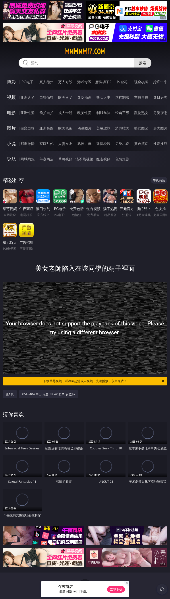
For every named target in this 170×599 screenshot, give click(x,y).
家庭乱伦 (46, 143)
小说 (11, 143)
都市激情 (27, 143)
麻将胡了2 (103, 81)
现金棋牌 (141, 81)
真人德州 (46, 81)
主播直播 (141, 97)
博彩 (11, 82)
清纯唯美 (122, 128)
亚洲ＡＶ (27, 97)
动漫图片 (84, 128)
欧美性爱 (84, 112)
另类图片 (160, 128)
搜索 (142, 62)
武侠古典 (84, 143)
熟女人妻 (103, 97)
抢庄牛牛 (160, 81)
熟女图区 (141, 128)
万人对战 (65, 81)
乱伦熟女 (141, 112)
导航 (11, 159)
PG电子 (27, 81)
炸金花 (122, 81)
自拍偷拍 (46, 97)
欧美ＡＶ (65, 97)
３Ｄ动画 (84, 97)
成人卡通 (65, 112)
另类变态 (160, 112)
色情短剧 (122, 159)
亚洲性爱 (27, 112)
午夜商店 (46, 159)
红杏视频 (103, 159)
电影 (11, 113)
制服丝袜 (103, 112)
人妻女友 (65, 143)
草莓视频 (65, 159)
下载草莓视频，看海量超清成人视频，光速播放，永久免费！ (104, 381)
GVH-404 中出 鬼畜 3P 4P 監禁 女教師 (48, 394)
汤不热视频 (84, 159)
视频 (11, 97)
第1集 (10, 394)
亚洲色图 (46, 128)
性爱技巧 (160, 143)
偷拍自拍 (46, 112)
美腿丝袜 (103, 128)
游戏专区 (84, 81)
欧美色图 (65, 128)
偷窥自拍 (27, 128)
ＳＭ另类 (160, 97)
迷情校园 (103, 143)
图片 (11, 128)
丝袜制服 (122, 97)
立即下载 (116, 589)
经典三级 (122, 112)
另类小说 (122, 143)
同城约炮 (27, 159)
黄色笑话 (141, 143)
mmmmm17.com (85, 51)
